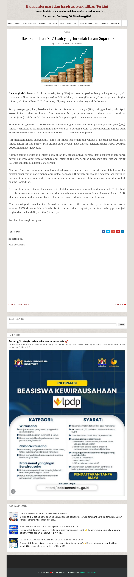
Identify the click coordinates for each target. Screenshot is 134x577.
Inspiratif (53, 23)
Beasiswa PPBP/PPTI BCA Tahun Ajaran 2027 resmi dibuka (49, 527)
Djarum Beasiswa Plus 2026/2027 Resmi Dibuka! (43, 513)
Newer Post (16, 304)
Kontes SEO (115, 23)
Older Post (119, 304)
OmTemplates (60, 572)
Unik (69, 23)
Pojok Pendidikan (29, 23)
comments (77, 43)
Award (17, 23)
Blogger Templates (88, 572)
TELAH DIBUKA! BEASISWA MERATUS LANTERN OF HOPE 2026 (51, 540)
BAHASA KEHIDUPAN (101, 23)
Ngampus (42, 23)
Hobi (75, 23)
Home (10, 23)
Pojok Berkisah (86, 23)
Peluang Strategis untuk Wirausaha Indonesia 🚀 (38, 341)
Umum (62, 23)
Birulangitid (16, 93)
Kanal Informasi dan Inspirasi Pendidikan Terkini (67, 6)
